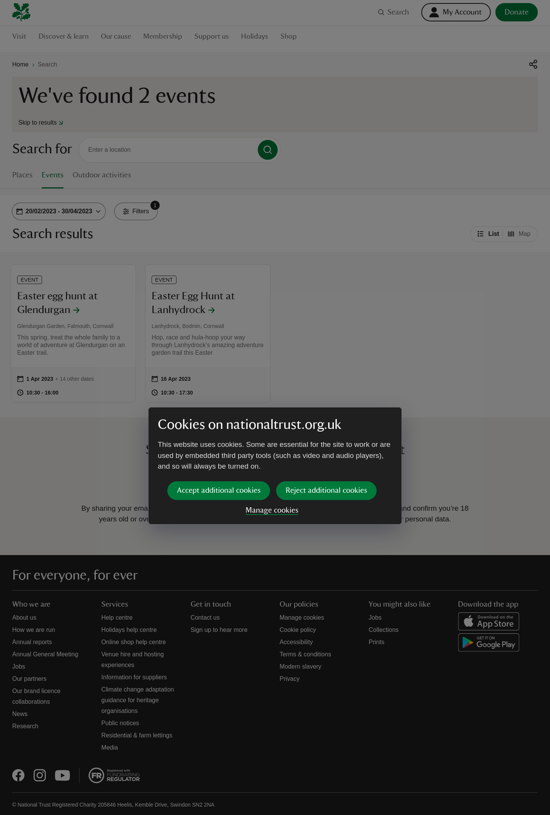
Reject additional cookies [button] (326, 432)
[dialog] (275, 407)
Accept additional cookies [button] (218, 432)
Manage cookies (272, 452)
